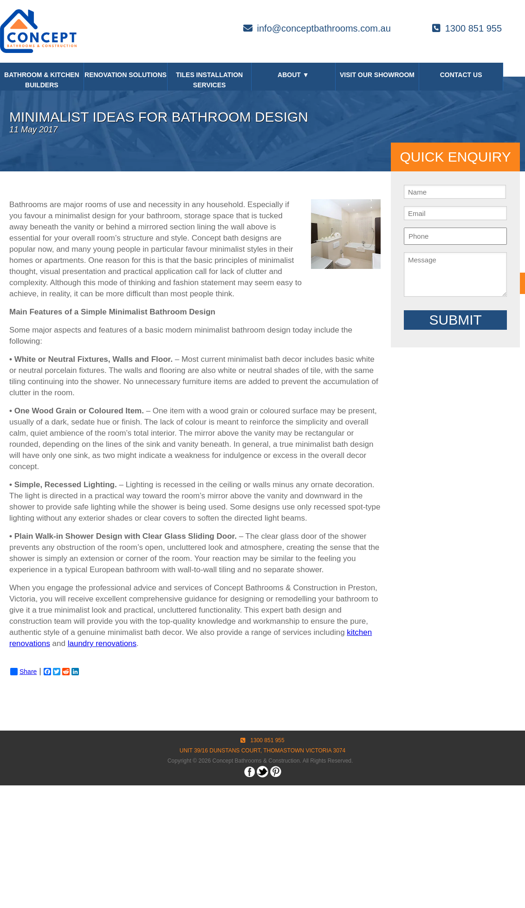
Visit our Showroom (377, 74)
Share (23, 671)
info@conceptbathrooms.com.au (317, 28)
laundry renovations (102, 643)
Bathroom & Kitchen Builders (41, 80)
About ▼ (293, 74)
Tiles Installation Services (209, 80)
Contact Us (461, 74)
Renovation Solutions (125, 74)
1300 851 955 (467, 28)
